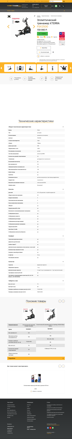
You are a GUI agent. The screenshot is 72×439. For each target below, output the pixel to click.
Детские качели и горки (11, 411)
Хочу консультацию (44, 52)
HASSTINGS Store (14, 6)
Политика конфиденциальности (53, 424)
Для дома (46, 60)
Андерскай (49, 433)
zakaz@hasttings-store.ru (30, 427)
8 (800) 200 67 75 (10, 426)
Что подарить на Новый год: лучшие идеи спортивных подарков (55, 415)
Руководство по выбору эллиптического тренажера (54, 405)
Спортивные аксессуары (12, 413)
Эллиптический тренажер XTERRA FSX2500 (29, 325)
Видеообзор (44, 47)
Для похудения (50, 60)
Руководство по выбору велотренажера (54, 407)
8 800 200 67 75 (35, 5)
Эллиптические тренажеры (50, 59)
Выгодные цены (10, 415)
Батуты (8, 408)
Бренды (8, 417)
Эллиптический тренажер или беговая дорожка (54, 410)
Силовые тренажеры (11, 406)
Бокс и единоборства (11, 410)
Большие (55, 60)
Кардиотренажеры (42, 59)
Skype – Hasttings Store (31, 429)
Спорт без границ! (50, 417)
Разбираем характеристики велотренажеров (55, 412)
